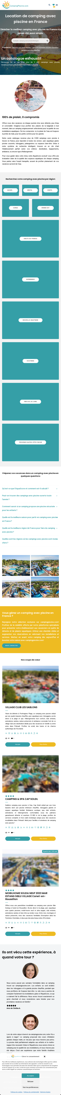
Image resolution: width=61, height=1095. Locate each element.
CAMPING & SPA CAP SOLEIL (21, 799)
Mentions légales (45, 1092)
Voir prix (17, 744)
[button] (45, 1056)
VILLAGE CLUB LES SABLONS (21, 707)
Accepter (30, 1076)
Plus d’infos (43, 744)
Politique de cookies (16, 1092)
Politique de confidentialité (31, 1092)
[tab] (30, 489)
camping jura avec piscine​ (21, 47)
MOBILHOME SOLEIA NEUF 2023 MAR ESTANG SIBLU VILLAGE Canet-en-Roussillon (26, 896)
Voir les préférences (30, 1087)
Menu (57, 5)
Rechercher (47, 40)
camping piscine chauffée (30, 50)
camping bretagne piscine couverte (45, 47)
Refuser (30, 1081)
